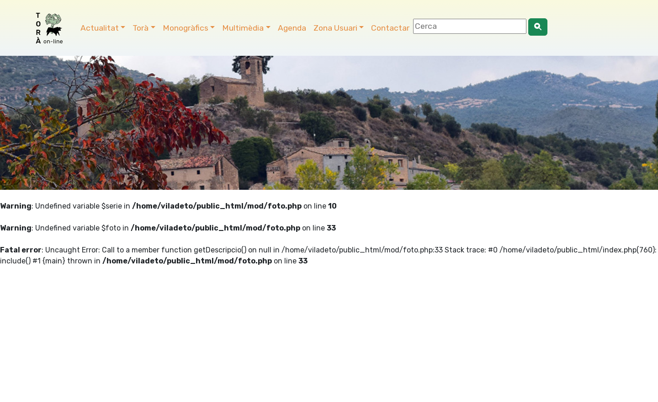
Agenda (292, 27)
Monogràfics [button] (185, 27)
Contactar (390, 27)
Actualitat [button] (99, 27)
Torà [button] (141, 27)
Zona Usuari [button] (335, 27)
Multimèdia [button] (243, 27)
